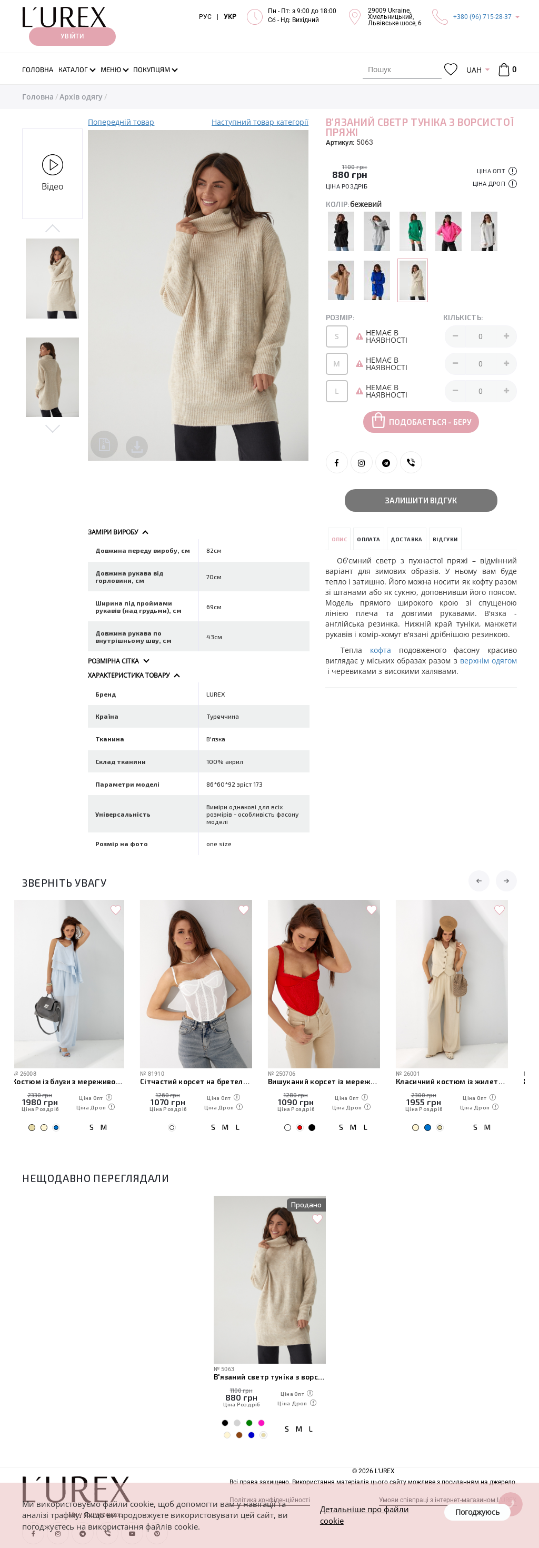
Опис (339, 539)
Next (52, 428)
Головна (38, 97)
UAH (474, 70)
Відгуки (445, 539)
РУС (205, 17)
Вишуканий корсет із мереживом (334, 1081)
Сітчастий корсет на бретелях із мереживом (206, 1081)
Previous (52, 229)
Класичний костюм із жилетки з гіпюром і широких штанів (462, 1081)
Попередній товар (121, 122)
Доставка (407, 539)
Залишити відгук (421, 500)
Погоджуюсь (477, 1512)
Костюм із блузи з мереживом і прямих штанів (78, 1081)
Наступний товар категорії (260, 122)
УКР (230, 17)
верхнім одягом (487, 661)
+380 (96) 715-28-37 (482, 17)
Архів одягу (81, 97)
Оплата (368, 539)
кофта (384, 650)
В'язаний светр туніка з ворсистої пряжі (270, 1376)
